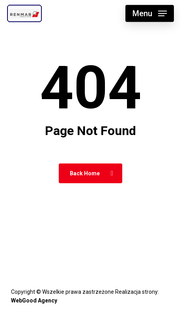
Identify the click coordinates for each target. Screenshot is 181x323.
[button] (149, 13)
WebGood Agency (34, 300)
